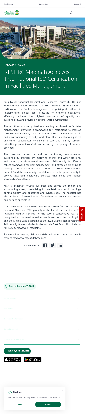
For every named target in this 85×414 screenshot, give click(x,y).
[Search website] (71, 13)
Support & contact (42, 329)
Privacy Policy (38, 386)
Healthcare (8, 4)
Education (43, 4)
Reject (20, 404)
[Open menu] (79, 13)
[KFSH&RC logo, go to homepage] (12, 14)
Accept (48, 404)
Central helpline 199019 (19, 286)
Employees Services (17, 351)
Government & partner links (42, 339)
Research (77, 4)
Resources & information (42, 319)
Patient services (42, 298)
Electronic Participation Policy (16, 386)
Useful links (42, 309)
